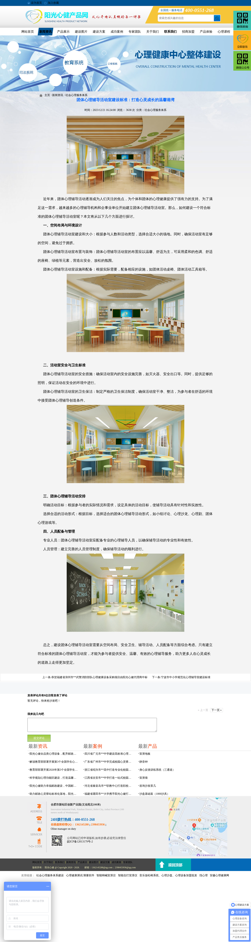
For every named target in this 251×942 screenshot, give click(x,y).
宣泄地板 (144, 753)
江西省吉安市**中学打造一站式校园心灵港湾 (109, 777)
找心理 (203, 875)
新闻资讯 (45, 31)
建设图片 (81, 31)
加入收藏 (53, 2)
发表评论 (32, 695)
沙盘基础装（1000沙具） (154, 793)
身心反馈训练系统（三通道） (157, 769)
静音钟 (143, 761)
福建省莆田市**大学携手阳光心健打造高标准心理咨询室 (109, 793)
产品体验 (206, 31)
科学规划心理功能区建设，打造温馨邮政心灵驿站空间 (54, 777)
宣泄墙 (143, 777)
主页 (47, 95)
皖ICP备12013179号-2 (80, 841)
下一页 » (216, 710)
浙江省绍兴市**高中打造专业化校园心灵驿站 (109, 769)
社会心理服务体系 (76, 95)
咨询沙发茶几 (147, 785)
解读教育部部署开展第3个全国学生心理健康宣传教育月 (54, 761)
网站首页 (27, 31)
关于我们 (152, 31)
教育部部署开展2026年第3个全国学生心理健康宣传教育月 (54, 769)
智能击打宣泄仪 (127, 875)
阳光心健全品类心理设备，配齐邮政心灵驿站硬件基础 (54, 753)
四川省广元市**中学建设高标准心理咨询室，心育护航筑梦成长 (109, 753)
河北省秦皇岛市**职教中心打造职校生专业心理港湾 (109, 785)
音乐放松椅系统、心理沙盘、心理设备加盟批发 (168, 875)
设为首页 (36, 2)
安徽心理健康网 (219, 875)
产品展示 (63, 31)
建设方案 (99, 31)
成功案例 (117, 31)
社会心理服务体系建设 (50, 875)
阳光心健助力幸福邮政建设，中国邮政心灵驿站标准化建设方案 (54, 785)
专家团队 (134, 31)
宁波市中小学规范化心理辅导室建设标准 (185, 677)
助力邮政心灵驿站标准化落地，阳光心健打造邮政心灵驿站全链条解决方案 (54, 793)
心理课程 (224, 31)
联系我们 (170, 31)
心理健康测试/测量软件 (80, 875)
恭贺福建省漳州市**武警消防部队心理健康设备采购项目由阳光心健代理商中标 (99, 677)
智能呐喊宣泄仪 (106, 875)
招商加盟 (188, 31)
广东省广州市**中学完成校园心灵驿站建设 (109, 761)
